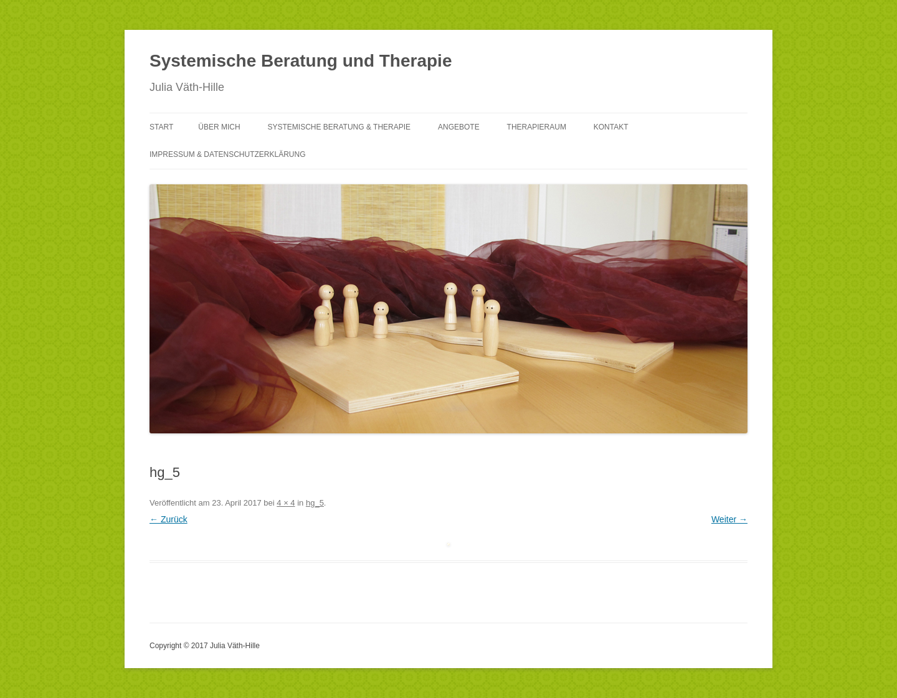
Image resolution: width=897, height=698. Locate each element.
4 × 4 (286, 502)
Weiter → (729, 519)
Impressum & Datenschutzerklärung (227, 154)
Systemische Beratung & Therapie (339, 127)
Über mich (219, 127)
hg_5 (315, 502)
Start (161, 127)
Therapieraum (536, 127)
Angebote (459, 127)
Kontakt (611, 127)
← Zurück (168, 519)
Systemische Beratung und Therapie (301, 60)
